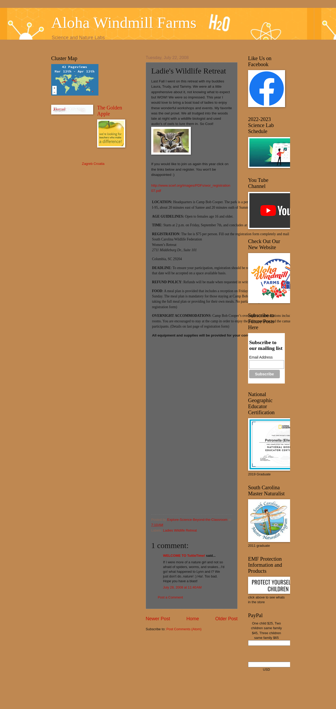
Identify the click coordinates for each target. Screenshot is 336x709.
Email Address (260, 357)
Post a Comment (170, 597)
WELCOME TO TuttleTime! (184, 556)
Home (192, 618)
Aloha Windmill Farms (123, 22)
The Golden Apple (109, 111)
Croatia (98, 164)
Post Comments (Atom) (184, 629)
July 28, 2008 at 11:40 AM (182, 587)
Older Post (226, 618)
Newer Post (158, 618)
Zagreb (87, 164)
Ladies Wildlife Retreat (180, 530)
